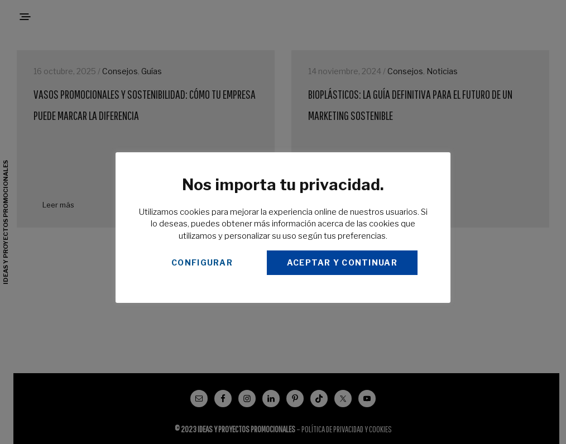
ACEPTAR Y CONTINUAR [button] (342, 262)
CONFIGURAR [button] (202, 262)
